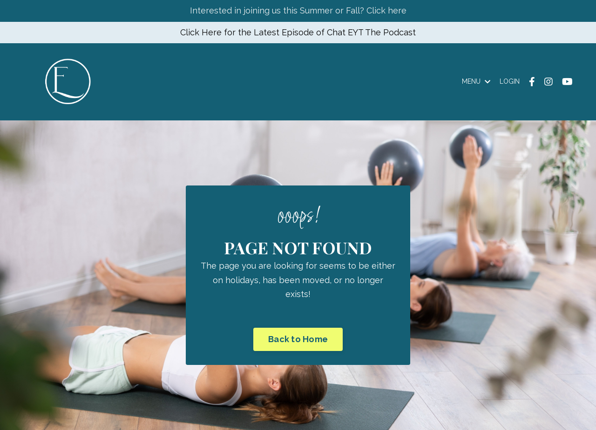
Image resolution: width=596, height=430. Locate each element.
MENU (476, 81)
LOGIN (510, 81)
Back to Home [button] (298, 339)
